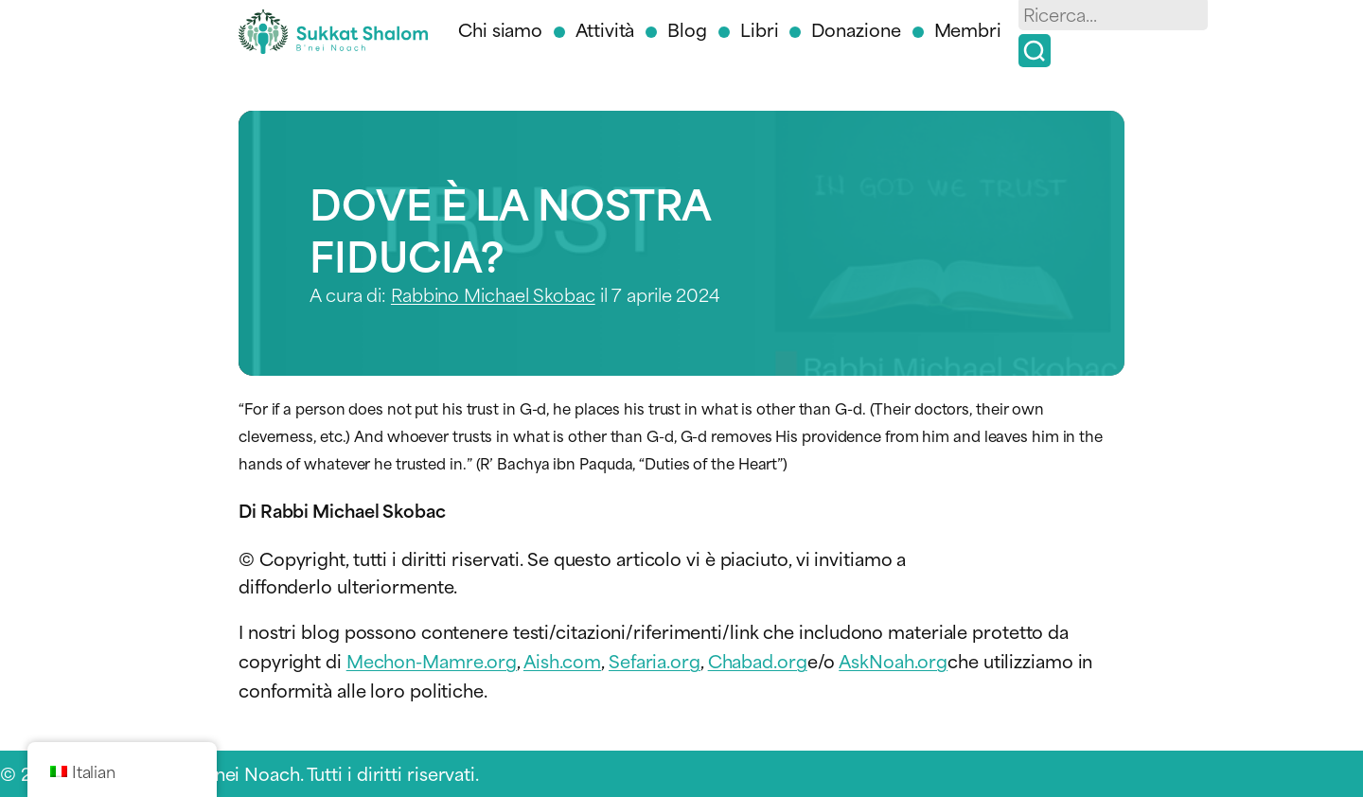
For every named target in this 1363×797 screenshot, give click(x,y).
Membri (967, 29)
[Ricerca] (1034, 50)
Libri (759, 29)
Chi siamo (500, 29)
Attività (604, 29)
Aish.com (562, 660)
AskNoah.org (893, 660)
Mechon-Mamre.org (431, 660)
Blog (687, 29)
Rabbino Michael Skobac (493, 294)
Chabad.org (757, 660)
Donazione (855, 29)
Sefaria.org (654, 660)
